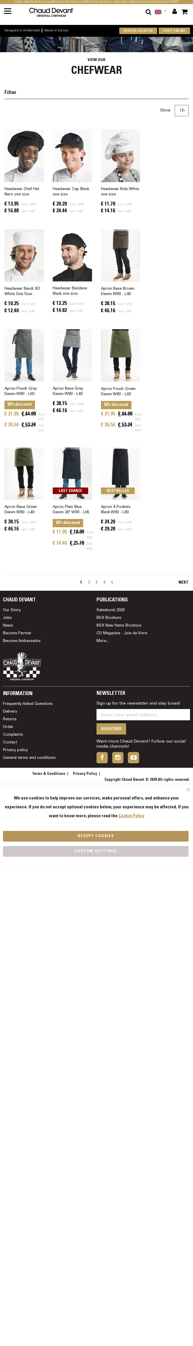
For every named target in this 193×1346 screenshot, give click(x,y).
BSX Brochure (108, 618)
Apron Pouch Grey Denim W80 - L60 (20, 391)
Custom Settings (96, 851)
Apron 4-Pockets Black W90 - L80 (116, 509)
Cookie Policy (131, 816)
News (8, 625)
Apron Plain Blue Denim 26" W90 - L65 (71, 509)
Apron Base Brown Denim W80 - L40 (117, 291)
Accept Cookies (96, 836)
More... (102, 641)
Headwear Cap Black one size (71, 191)
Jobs (7, 618)
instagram (117, 757)
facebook (102, 757)
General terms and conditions (29, 758)
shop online (174, 30)
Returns (10, 719)
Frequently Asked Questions (28, 704)
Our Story (12, 610)
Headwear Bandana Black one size (70, 291)
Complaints (13, 735)
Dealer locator (138, 30)
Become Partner (17, 633)
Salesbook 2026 (110, 610)
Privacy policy (15, 750)
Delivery (10, 711)
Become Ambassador (22, 641)
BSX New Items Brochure (118, 625)
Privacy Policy (85, 774)
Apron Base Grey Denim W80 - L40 (68, 391)
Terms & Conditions (48, 774)
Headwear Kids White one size (120, 191)
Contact (10, 742)
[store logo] (58, 12)
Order (8, 727)
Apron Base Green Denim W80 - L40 (20, 509)
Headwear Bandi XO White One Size (22, 291)
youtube (133, 757)
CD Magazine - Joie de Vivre (121, 633)
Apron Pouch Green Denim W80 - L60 (118, 391)
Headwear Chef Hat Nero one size (21, 191)
